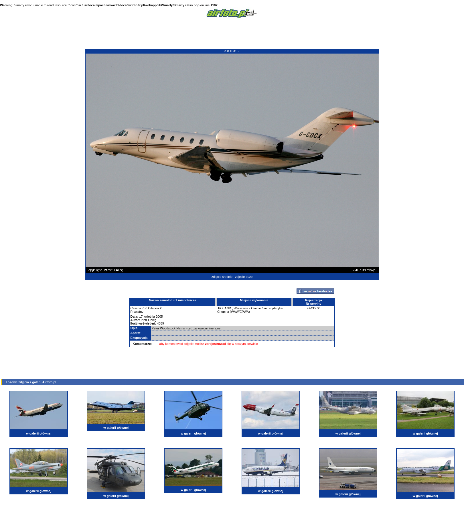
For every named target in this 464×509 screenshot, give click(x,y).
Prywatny (137, 311)
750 (144, 308)
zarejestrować (215, 343)
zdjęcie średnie (222, 276)
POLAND (224, 308)
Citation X (155, 308)
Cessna (136, 308)
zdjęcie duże (243, 276)
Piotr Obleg (149, 320)
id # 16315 (231, 51)
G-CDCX (313, 308)
